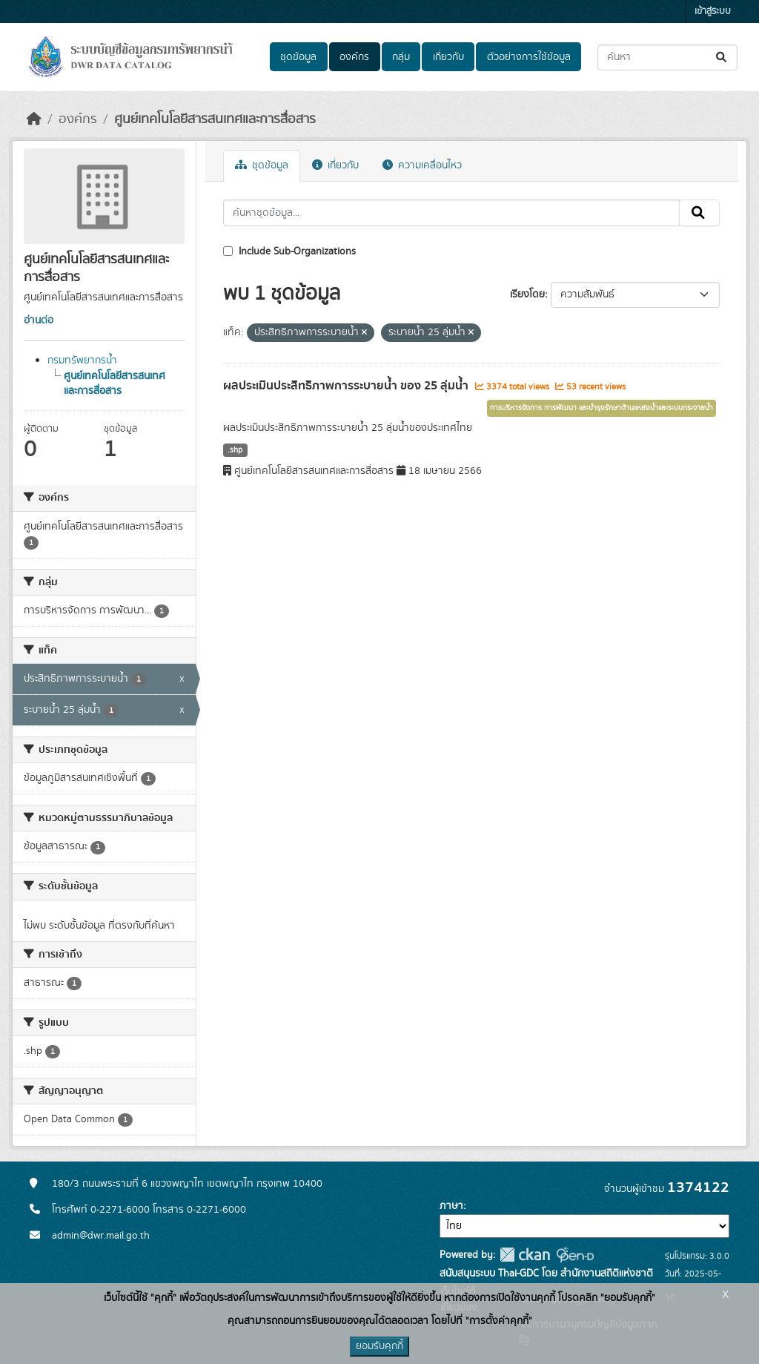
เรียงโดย (527, 294)
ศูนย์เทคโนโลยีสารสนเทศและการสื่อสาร (215, 119)
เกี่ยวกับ (448, 57)
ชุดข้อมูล (298, 57)
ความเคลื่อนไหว (422, 165)
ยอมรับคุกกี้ (379, 1346)
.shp (235, 450)
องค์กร (354, 57)
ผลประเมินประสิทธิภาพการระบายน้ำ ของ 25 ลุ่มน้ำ (347, 385)
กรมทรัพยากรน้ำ (82, 360)
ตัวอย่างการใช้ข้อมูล (529, 57)
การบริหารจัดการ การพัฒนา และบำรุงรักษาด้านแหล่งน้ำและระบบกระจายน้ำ (601, 408)
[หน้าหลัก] (34, 119)
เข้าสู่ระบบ (713, 11)
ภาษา (451, 1206)
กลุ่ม (401, 57)
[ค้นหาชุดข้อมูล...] (667, 57)
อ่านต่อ (38, 320)
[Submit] (722, 57)
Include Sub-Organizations (289, 251)
